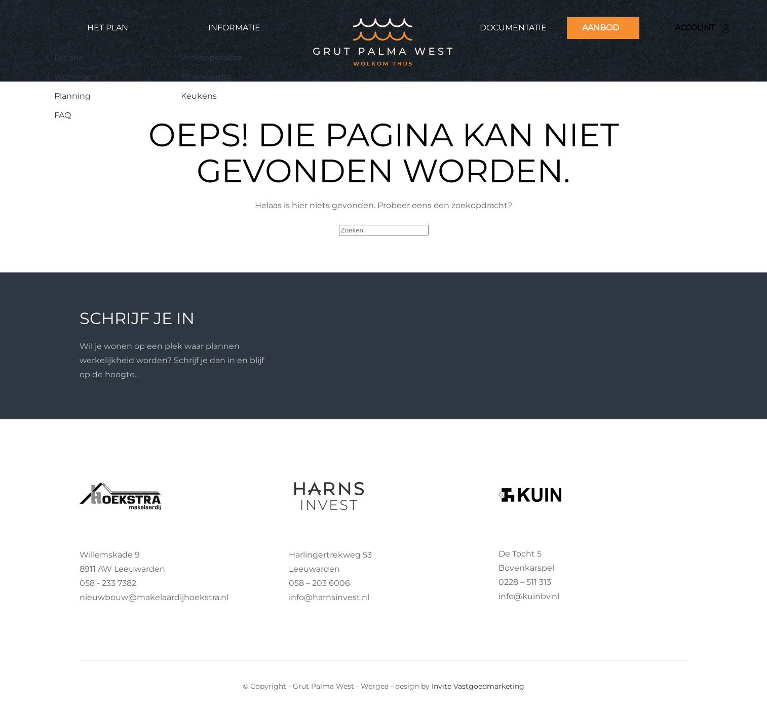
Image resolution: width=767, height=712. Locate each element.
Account (702, 27)
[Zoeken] (384, 230)
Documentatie (513, 27)
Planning (72, 96)
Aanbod (600, 27)
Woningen (75, 77)
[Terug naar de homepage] (383, 41)
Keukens (199, 96)
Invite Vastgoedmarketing (478, 686)
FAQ (62, 115)
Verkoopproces (211, 57)
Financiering (206, 77)
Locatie (69, 57)
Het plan (107, 27)
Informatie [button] (234, 27)
